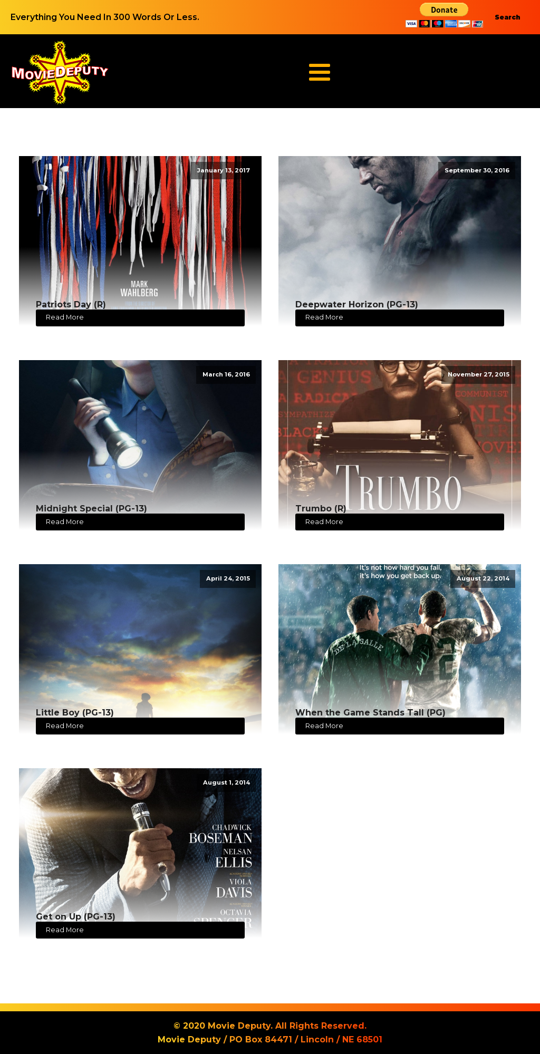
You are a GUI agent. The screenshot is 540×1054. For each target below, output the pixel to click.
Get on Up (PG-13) (75, 917)
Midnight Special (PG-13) (91, 509)
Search (507, 17)
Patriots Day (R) (71, 304)
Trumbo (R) (320, 509)
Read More (65, 317)
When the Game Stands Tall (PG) (370, 713)
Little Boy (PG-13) (75, 713)
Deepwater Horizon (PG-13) (356, 304)
